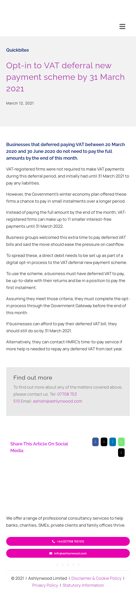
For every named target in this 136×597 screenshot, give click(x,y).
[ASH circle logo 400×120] (68, 488)
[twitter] (68, 564)
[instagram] (62, 564)
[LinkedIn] (112, 442)
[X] (104, 442)
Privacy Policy (45, 585)
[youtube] (78, 564)
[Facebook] (95, 442)
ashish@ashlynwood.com (57, 401)
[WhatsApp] (121, 442)
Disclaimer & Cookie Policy (96, 578)
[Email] (121, 452)
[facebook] (57, 564)
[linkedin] (73, 564)
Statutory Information (83, 585)
